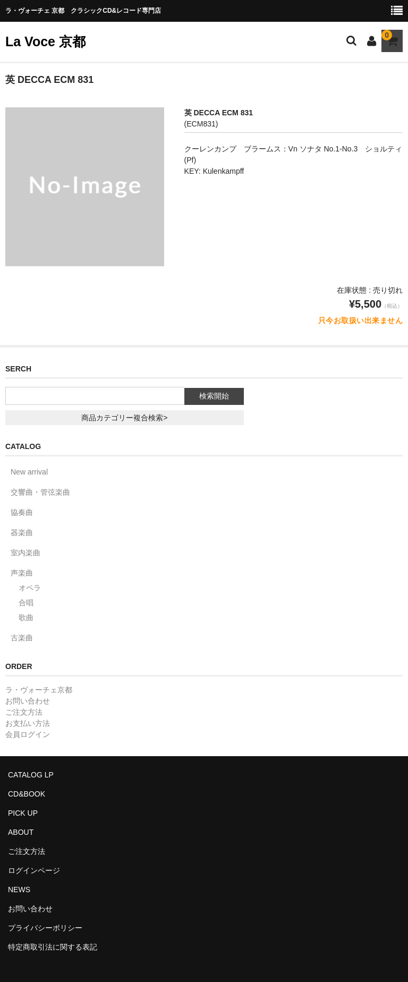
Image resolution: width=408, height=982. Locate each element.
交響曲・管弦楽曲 (40, 492)
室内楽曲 (25, 552)
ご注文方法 (23, 712)
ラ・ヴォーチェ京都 (38, 689)
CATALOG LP (31, 775)
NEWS (19, 889)
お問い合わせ (27, 701)
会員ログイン (27, 734)
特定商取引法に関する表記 (52, 947)
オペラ (30, 587)
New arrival (29, 472)
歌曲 (26, 617)
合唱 (26, 602)
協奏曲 (22, 512)
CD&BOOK (26, 794)
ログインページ (34, 870)
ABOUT (20, 832)
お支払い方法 (27, 723)
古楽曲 (22, 637)
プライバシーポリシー (45, 928)
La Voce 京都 (45, 41)
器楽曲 (22, 532)
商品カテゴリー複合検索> (124, 417)
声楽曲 (22, 573)
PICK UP (23, 813)
